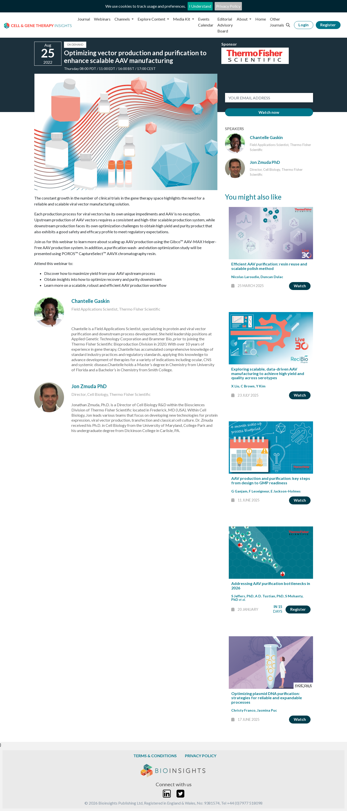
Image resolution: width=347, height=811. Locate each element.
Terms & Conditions (155, 755)
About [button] (242, 19)
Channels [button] (123, 19)
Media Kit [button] (182, 19)
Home (260, 19)
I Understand (200, 6)
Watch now (269, 112)
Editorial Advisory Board (225, 25)
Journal (84, 19)
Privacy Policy (228, 6)
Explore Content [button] (152, 19)
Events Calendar (205, 22)
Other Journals (277, 22)
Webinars (102, 19)
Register (328, 24)
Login (303, 24)
